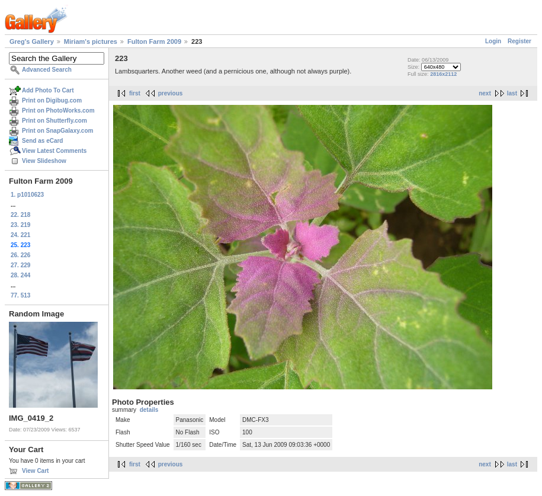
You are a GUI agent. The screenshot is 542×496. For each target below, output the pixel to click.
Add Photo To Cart (48, 90)
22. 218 (20, 215)
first (134, 93)
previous (170, 93)
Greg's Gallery (31, 41)
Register (519, 41)
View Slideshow (44, 161)
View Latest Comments (54, 151)
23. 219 (20, 225)
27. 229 (20, 265)
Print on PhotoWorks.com (58, 110)
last (512, 93)
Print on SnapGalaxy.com (57, 130)
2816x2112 (443, 74)
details (149, 410)
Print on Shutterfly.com (54, 120)
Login (493, 41)
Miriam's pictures (90, 41)
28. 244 (20, 275)
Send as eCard (42, 140)
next (485, 93)
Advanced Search (47, 69)
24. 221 (20, 235)
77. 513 (20, 295)
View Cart (35, 471)
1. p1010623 (27, 194)
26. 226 (20, 255)
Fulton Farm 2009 (154, 41)
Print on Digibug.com (52, 100)
